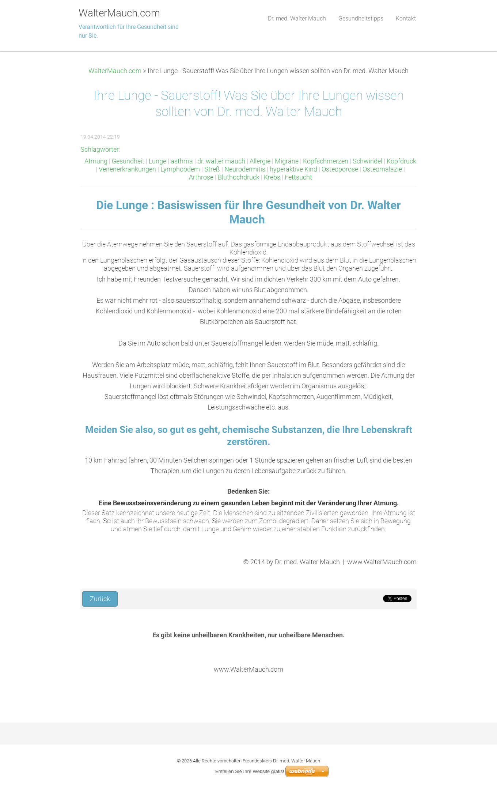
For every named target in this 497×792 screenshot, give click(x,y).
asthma (182, 161)
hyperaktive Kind (293, 169)
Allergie (260, 161)
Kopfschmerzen (325, 161)
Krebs (272, 177)
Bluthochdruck (238, 177)
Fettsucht (298, 177)
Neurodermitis (244, 169)
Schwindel (367, 161)
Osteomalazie (382, 169)
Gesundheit (128, 161)
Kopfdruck (401, 161)
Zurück (100, 599)
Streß (212, 169)
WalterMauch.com (114, 71)
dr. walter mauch (221, 161)
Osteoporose (340, 169)
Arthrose (201, 177)
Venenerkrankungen (127, 169)
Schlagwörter (99, 149)
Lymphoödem (180, 169)
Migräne (287, 161)
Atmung (95, 161)
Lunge (157, 161)
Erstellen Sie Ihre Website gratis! (249, 771)
